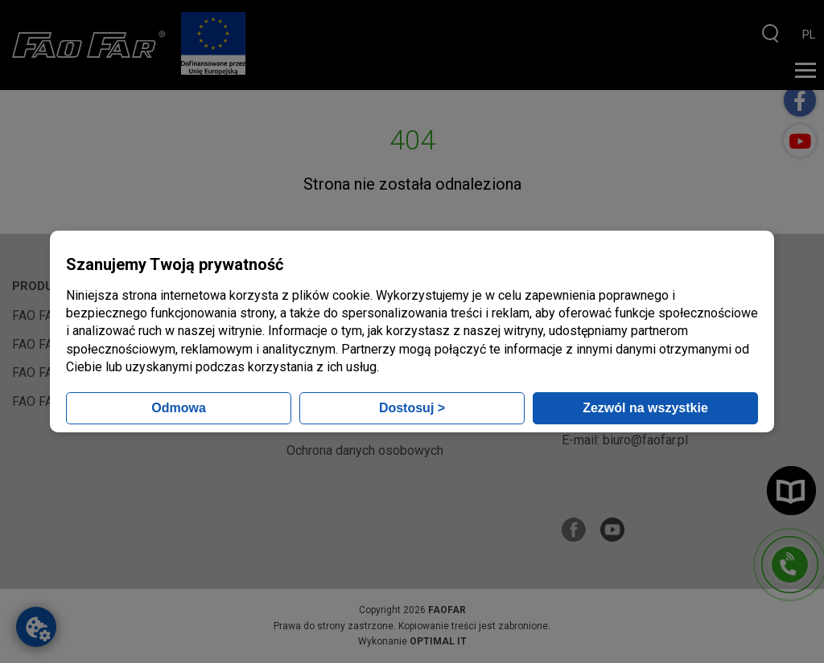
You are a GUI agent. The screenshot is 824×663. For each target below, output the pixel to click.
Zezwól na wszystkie (645, 408)
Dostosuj (412, 408)
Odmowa (178, 408)
